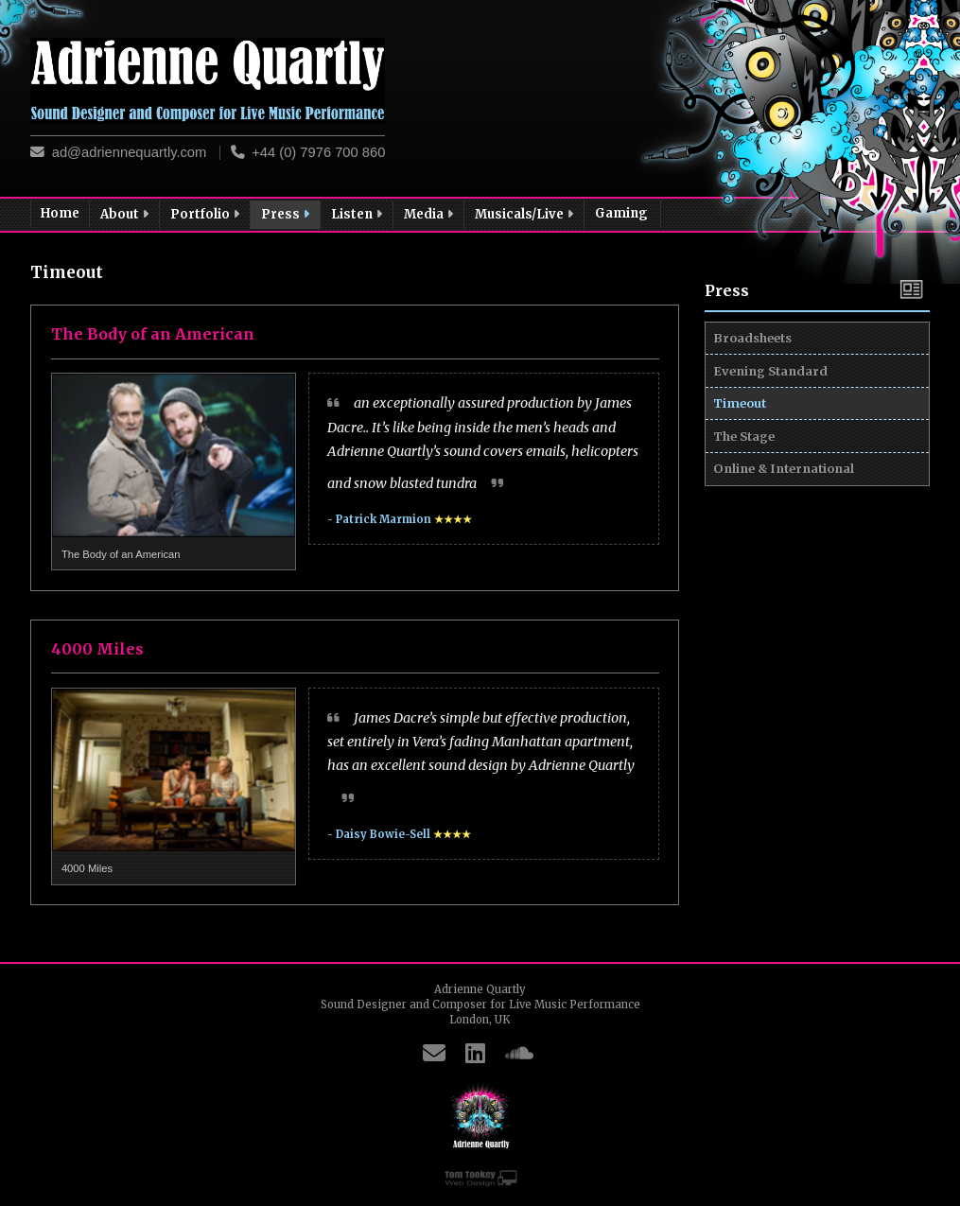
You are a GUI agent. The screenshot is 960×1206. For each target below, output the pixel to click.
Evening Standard (776, 398)
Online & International (789, 550)
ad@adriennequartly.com (129, 152)
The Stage (749, 499)
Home (60, 213)
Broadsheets (758, 347)
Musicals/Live (525, 214)
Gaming (623, 213)
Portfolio (206, 214)
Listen (358, 214)
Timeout (745, 448)
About (125, 214)
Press (286, 214)
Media (430, 214)
